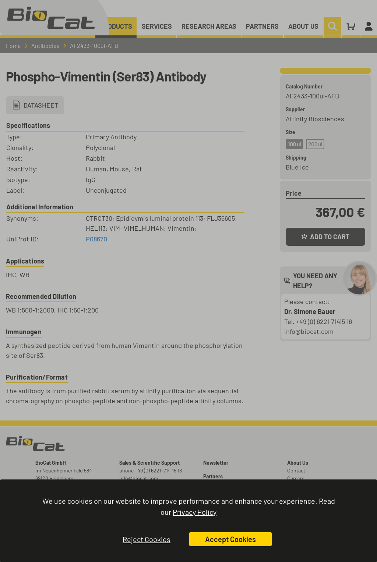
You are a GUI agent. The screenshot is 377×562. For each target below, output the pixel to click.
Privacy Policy (194, 511)
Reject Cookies (146, 539)
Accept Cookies (230, 539)
